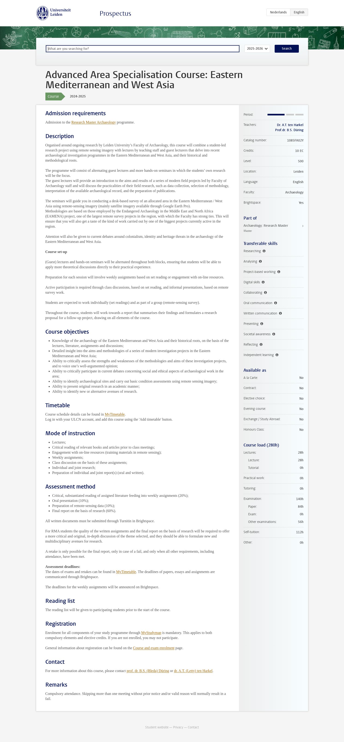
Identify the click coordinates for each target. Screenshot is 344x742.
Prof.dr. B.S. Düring (289, 130)
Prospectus (115, 13)
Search (287, 48)
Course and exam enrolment (153, 648)
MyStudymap (151, 633)
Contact (193, 727)
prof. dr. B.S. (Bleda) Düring (148, 671)
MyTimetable (115, 414)
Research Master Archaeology (93, 122)
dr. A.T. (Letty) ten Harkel (193, 671)
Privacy (178, 727)
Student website (156, 727)
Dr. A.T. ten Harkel (290, 125)
